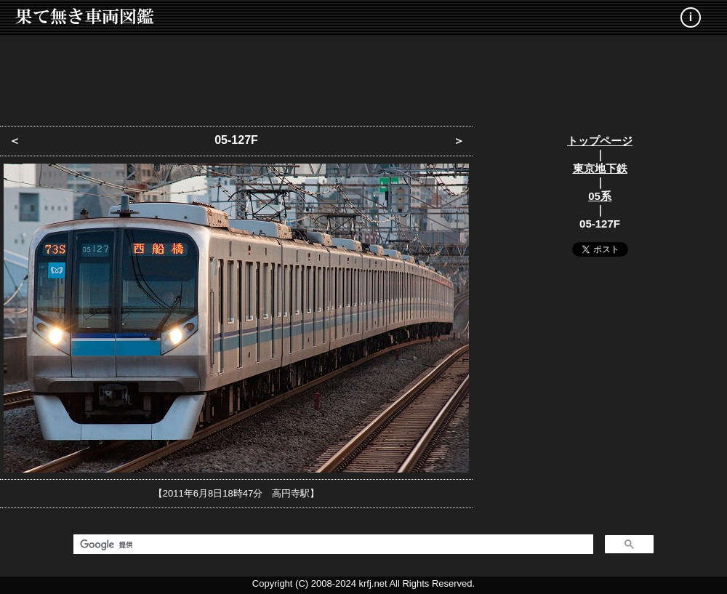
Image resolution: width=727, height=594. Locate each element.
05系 (599, 196)
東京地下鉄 (600, 168)
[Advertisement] (363, 76)
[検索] (332, 544)
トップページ (599, 141)
